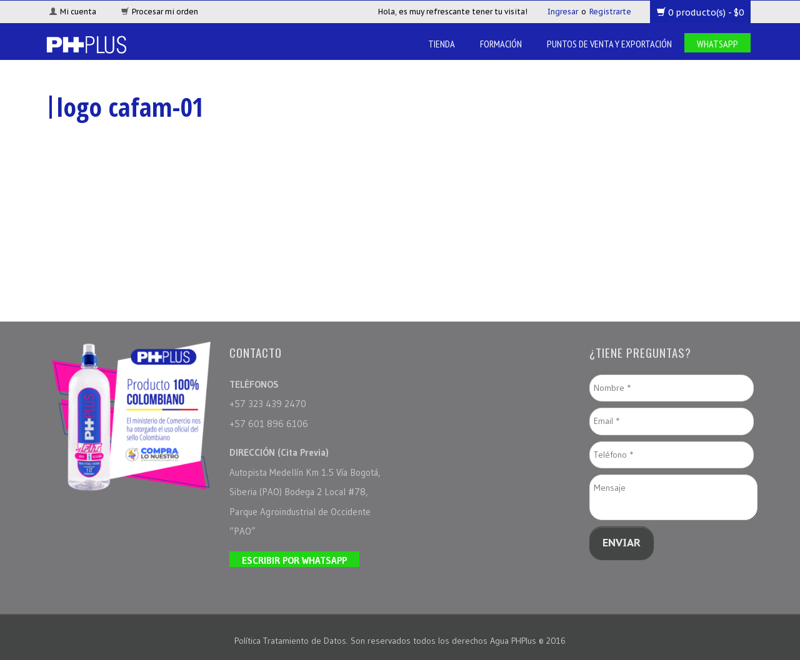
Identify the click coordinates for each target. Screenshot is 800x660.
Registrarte (610, 11)
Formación (501, 43)
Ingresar (563, 11)
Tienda (441, 43)
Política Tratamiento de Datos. (292, 640)
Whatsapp (717, 43)
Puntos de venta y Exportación (609, 43)
